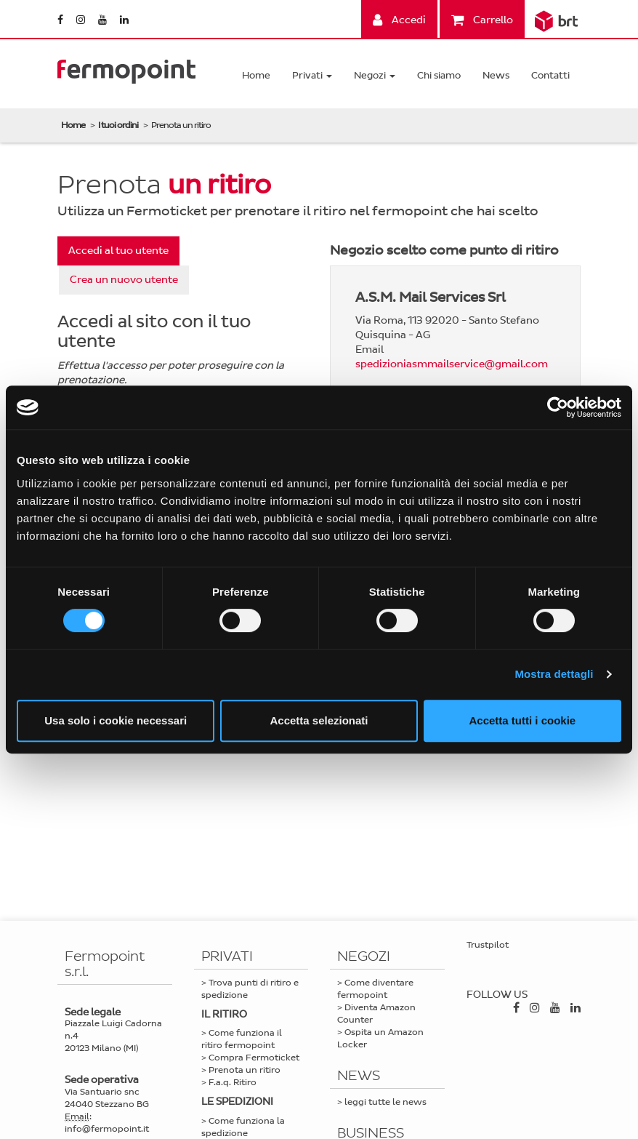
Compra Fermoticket (254, 1057)
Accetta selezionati (319, 720)
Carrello (482, 20)
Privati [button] (312, 75)
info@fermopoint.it (107, 1129)
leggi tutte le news (385, 1102)
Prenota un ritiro (244, 1070)
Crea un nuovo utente (124, 279)
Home (256, 75)
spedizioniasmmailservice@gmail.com (451, 364)
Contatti (550, 75)
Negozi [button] (374, 75)
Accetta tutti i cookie (522, 720)
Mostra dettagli (553, 674)
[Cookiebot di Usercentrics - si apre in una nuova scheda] (557, 407)
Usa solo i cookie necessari (115, 720)
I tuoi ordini (118, 125)
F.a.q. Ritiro (233, 1082)
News (495, 75)
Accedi (399, 20)
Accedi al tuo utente (118, 250)
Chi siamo (439, 75)
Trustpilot (488, 945)
